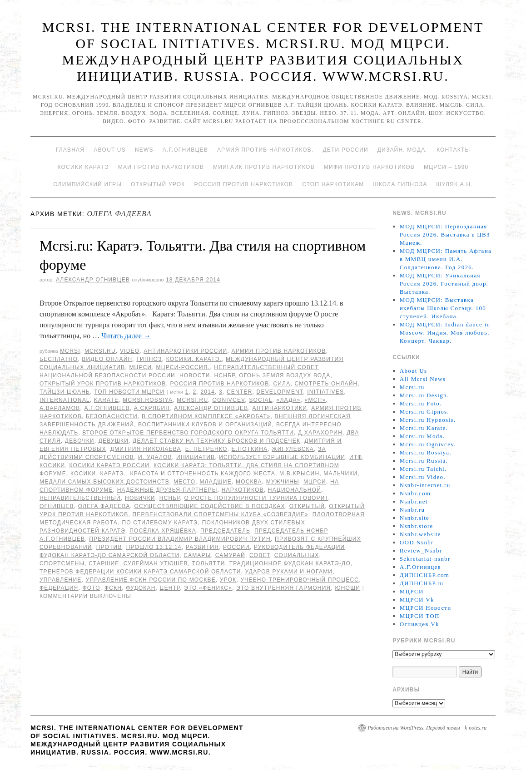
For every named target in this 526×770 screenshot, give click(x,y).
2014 (207, 392)
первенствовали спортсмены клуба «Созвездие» (220, 514)
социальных (296, 555)
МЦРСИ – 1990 (446, 167)
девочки (79, 441)
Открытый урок (158, 184)
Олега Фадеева (104, 506)
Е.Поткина (250, 449)
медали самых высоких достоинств (104, 482)
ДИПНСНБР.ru (422, 583)
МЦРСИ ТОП (420, 615)
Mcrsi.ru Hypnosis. (428, 419)
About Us (110, 150)
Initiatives (325, 392)
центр (170, 588)
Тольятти (208, 563)
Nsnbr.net (414, 501)
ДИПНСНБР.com (424, 575)
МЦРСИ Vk (417, 599)
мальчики (340, 473)
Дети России (345, 150)
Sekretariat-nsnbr (425, 558)
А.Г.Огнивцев (185, 150)
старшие (104, 563)
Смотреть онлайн (325, 383)
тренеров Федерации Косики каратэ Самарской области (140, 571)
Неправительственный (80, 498)
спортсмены (62, 563)
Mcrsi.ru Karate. (424, 427)
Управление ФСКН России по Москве (151, 580)
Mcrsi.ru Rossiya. (426, 452)
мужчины (282, 482)
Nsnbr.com (415, 493)
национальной (294, 490)
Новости (194, 375)
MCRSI (70, 351)
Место (184, 482)
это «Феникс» (208, 588)
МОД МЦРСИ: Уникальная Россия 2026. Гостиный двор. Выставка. (444, 283)
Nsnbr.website (420, 534)
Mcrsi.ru (100, 351)
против (109, 547)
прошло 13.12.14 (154, 547)
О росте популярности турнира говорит (256, 498)
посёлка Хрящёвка (162, 531)
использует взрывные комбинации (282, 457)
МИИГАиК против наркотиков (264, 167)
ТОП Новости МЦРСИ (129, 392)
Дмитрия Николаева (145, 449)
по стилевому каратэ (160, 522)
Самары (197, 555)
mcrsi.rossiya (148, 400)
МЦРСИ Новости (426, 607)
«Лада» (289, 400)
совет (259, 555)
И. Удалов (155, 457)
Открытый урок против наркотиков (103, 383)
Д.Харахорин (320, 432)
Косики (52, 465)
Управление (61, 580)
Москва (249, 482)
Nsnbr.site (414, 517)
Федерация (59, 588)
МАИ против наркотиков (161, 167)
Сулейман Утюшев (156, 563)
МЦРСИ (140, 367)
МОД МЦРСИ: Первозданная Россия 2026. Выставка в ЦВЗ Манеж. (445, 234)
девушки (114, 441)
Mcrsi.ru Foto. (421, 403)
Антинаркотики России (185, 351)
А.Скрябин (152, 408)
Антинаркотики (279, 408)
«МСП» (315, 400)
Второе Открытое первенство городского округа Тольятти (188, 432)
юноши (347, 588)
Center (240, 392)
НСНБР (224, 375)
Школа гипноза (400, 184)
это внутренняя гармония (283, 588)
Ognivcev (228, 400)
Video (129, 351)
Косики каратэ (83, 167)
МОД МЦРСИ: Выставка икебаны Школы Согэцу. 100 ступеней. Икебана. (443, 308)
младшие (215, 482)
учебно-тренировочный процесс (300, 580)
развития (202, 547)
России (236, 547)
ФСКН (113, 588)
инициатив (195, 457)
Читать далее (126, 336)
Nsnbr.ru (412, 509)
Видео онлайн (107, 359)
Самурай (230, 555)
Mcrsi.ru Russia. (424, 460)
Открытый (307, 506)
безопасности (112, 416)
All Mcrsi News (423, 378)
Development (280, 392)
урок (228, 580)
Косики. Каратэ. (194, 359)
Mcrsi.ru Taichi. (423, 468)
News (144, 150)
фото (91, 588)
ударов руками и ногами (289, 571)
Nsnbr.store (416, 526)
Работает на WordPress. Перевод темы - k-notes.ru (426, 728)
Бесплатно (59, 359)
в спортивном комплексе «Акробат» (206, 416)
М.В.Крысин (299, 473)
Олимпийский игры (87, 184)
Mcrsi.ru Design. (424, 395)
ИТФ (355, 457)
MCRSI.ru (192, 400)
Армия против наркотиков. (265, 150)
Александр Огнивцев (93, 279)
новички (140, 498)
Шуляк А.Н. (454, 184)
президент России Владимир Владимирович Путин (180, 539)
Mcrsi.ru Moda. (422, 436)
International (65, 400)
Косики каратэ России (109, 465)
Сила (281, 383)
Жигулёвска (293, 449)
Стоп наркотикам (333, 184)
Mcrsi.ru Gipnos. (424, 411)
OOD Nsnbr (417, 542)
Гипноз (149, 359)
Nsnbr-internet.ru (425, 485)
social (260, 400)
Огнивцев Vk (419, 624)
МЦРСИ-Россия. (183, 367)
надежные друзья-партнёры (167, 490)
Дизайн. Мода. (402, 150)
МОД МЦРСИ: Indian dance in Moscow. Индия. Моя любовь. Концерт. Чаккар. (445, 332)
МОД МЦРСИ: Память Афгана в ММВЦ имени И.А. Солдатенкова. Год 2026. (445, 259)
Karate (106, 400)
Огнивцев (57, 506)
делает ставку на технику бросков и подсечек (216, 441)
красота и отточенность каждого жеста (202, 473)
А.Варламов (60, 408)
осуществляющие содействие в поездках (209, 506)
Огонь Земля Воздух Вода (284, 375)
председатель (225, 531)
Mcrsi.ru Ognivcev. (428, 444)
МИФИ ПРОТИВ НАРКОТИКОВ (369, 167)
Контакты (453, 150)
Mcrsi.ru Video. (423, 477)
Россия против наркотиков (243, 184)
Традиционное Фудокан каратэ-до (290, 563)
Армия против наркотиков (278, 351)
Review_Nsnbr (421, 550)
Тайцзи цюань (65, 392)
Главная (70, 150)
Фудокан (140, 588)
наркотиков (243, 490)
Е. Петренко (206, 449)
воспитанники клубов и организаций (205, 424)
